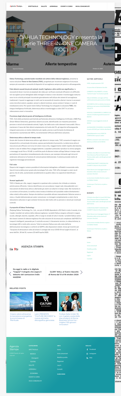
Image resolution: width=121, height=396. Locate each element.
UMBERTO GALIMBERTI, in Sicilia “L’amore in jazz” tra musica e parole (97, 93)
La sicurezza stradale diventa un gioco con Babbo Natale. (98, 180)
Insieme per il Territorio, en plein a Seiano (97, 186)
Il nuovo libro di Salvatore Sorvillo (97, 88)
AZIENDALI (54, 6)
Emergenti (35, 359)
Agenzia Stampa (18, 69)
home (88, 243)
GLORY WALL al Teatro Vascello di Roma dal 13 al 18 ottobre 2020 (63, 273)
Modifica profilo (92, 249)
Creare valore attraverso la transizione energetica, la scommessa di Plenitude (21, 318)
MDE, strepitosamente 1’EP (95, 84)
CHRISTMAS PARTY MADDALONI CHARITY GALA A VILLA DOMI (97, 165)
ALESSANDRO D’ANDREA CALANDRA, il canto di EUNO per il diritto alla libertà (99, 129)
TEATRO (33, 362)
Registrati (90, 253)
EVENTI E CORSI (67, 6)
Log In (89, 256)
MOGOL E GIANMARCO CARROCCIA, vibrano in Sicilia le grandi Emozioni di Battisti (99, 115)
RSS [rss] (89, 358)
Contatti (89, 259)
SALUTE (44, 6)
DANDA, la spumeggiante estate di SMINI (97, 122)
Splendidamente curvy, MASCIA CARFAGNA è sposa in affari (96, 135)
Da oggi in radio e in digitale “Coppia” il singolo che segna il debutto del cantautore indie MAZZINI (27, 274)
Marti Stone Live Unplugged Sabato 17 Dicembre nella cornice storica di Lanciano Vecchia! (98, 172)
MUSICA (33, 354)
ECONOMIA (34, 374)
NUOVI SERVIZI (60, 33)
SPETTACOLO (34, 6)
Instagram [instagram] (91, 354)
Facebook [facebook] (91, 350)
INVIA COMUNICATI (83, 6)
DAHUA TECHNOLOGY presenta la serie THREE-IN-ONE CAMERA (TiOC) (60, 44)
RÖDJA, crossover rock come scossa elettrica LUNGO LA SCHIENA (98, 141)
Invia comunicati (92, 246)
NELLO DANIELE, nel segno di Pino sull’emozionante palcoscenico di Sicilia (98, 99)
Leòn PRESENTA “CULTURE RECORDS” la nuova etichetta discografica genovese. (45, 318)
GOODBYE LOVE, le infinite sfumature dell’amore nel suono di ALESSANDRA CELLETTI (98, 107)
